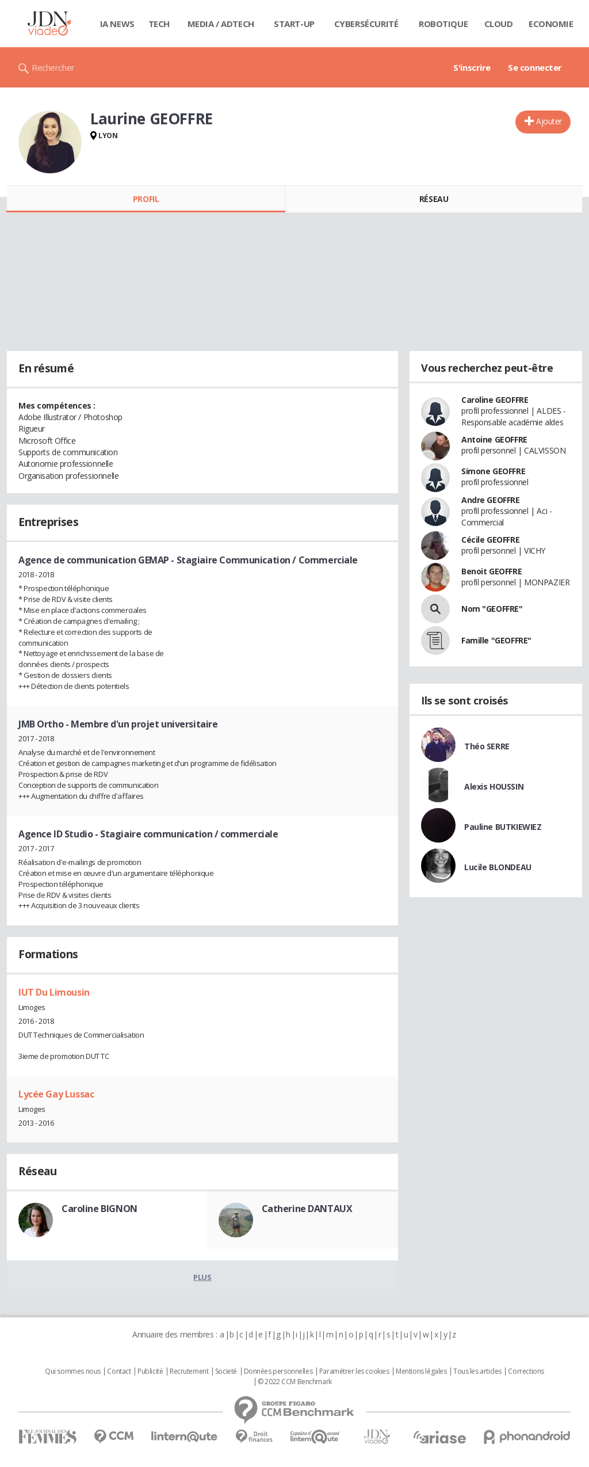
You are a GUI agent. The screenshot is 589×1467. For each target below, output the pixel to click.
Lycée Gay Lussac (56, 1094)
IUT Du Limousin (54, 992)
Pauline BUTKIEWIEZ (502, 826)
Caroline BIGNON (99, 1208)
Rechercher (53, 67)
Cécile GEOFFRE (490, 539)
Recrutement (189, 1371)
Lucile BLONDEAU (497, 867)
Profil (146, 198)
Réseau (433, 198)
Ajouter (549, 121)
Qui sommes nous (73, 1371)
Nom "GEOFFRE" (492, 608)
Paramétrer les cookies (354, 1371)
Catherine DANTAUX (307, 1208)
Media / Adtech (221, 23)
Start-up (294, 23)
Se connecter (535, 67)
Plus (202, 1277)
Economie (551, 23)
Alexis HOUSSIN (493, 786)
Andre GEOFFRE (490, 499)
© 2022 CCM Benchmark (295, 1382)
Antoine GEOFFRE (494, 439)
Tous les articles (477, 1371)
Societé (226, 1371)
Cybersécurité (366, 23)
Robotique (443, 23)
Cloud (498, 23)
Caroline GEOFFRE (494, 399)
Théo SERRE (487, 746)
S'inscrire (472, 67)
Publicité (150, 1371)
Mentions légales (421, 1371)
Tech (159, 23)
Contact (119, 1371)
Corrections (526, 1371)
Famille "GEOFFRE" (496, 640)
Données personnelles (278, 1371)
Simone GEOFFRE (493, 471)
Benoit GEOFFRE (491, 571)
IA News (117, 23)
